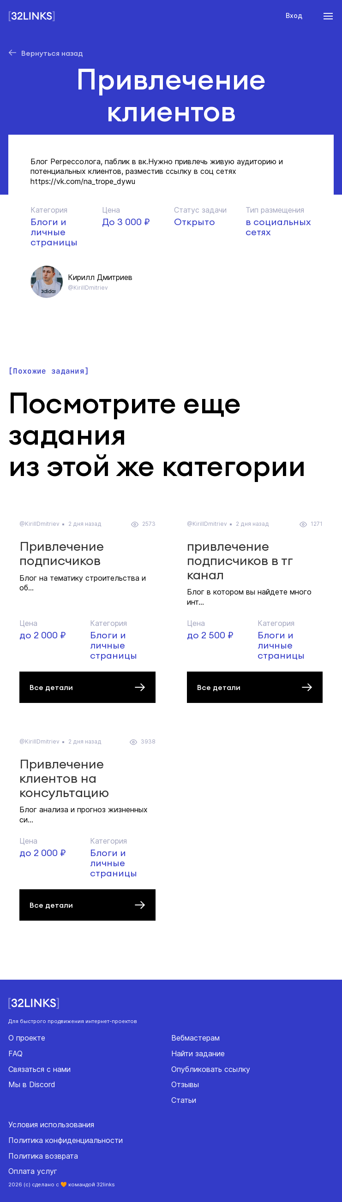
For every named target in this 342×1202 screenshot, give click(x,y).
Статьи (183, 1100)
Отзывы (185, 1084)
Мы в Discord (31, 1084)
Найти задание (198, 1053)
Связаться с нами (39, 1069)
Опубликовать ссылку (210, 1069)
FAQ (15, 1053)
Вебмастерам (195, 1037)
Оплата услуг (32, 1171)
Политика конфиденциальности (65, 1140)
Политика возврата (43, 1155)
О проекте (26, 1037)
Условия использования (51, 1124)
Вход (294, 15)
